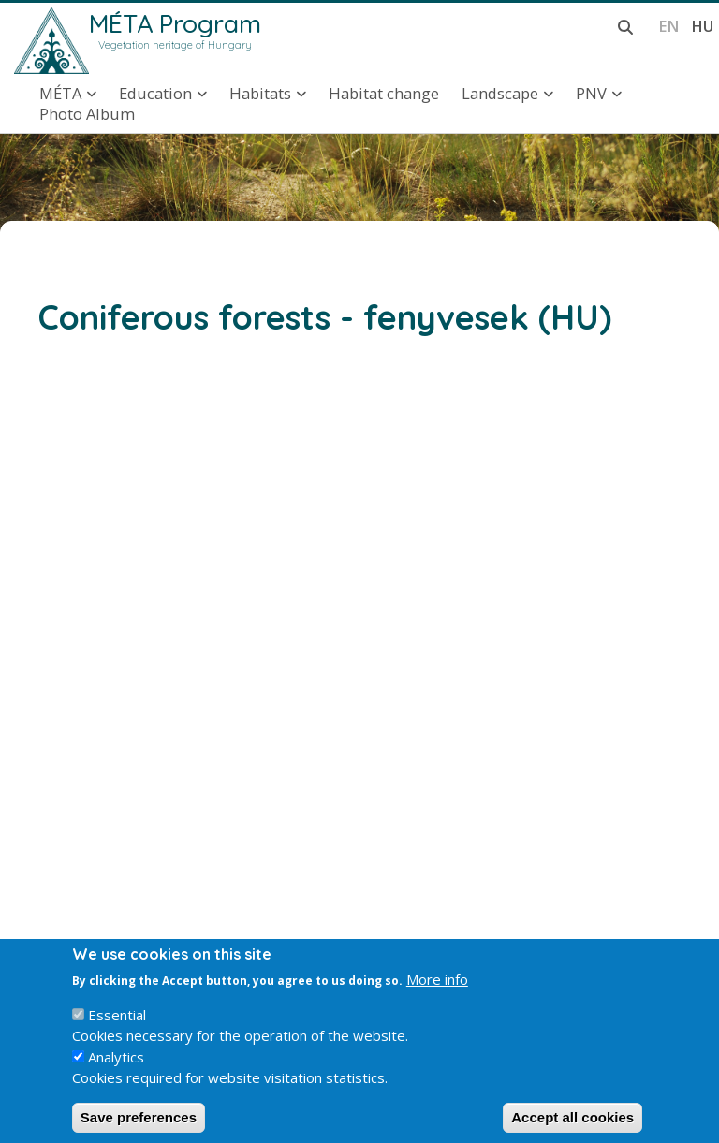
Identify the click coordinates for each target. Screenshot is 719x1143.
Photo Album (87, 114)
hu (702, 26)
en (669, 26)
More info (437, 993)
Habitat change (384, 93)
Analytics (116, 1071)
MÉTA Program (175, 23)
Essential (117, 1028)
